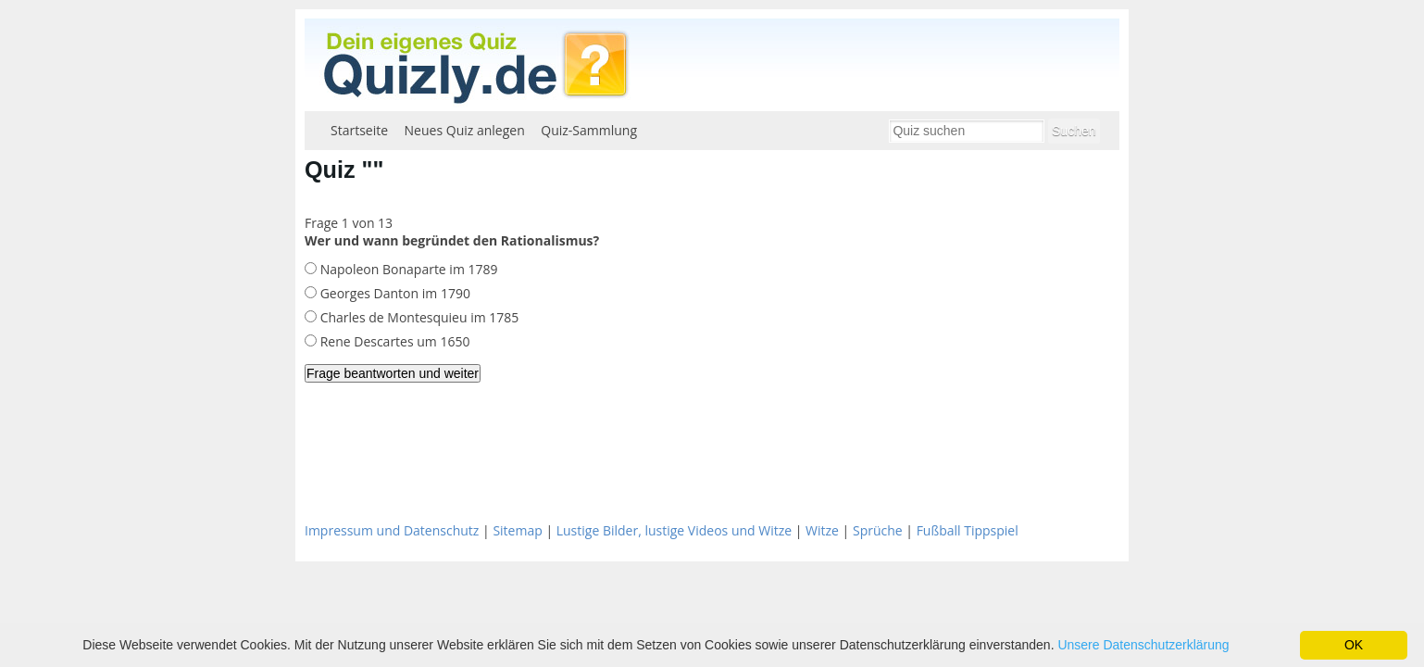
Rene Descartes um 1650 (393, 341)
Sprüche (878, 530)
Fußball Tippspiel (967, 530)
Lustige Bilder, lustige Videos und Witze (674, 530)
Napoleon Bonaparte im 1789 (407, 269)
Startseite (359, 130)
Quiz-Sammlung (589, 130)
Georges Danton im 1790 (393, 293)
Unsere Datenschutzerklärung (1143, 644)
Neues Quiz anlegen (465, 130)
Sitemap (517, 530)
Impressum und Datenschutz (392, 530)
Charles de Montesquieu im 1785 (417, 317)
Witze (822, 530)
